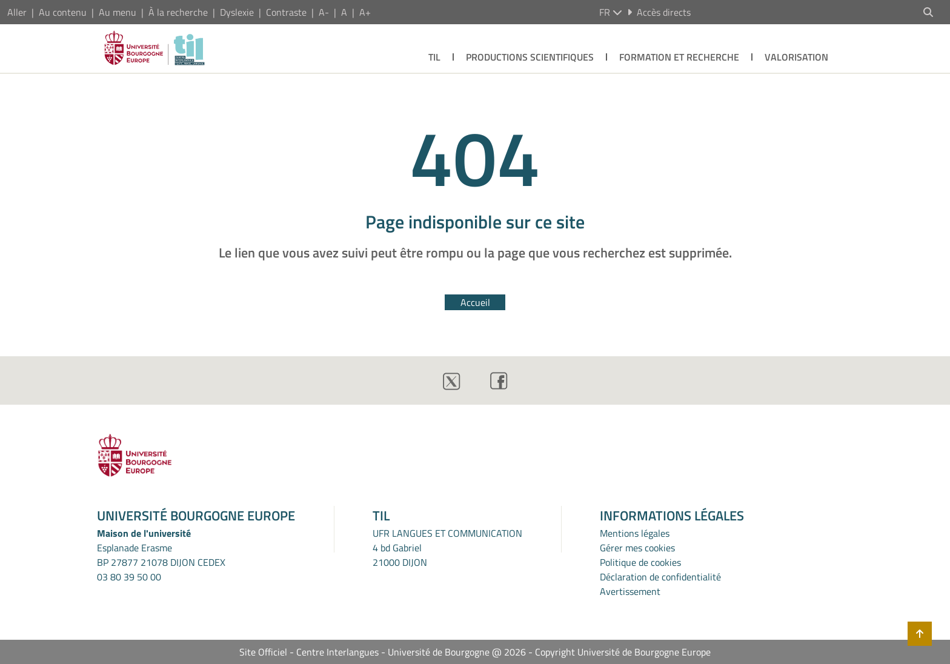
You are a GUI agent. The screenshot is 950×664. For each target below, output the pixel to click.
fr (610, 12)
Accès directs (659, 12)
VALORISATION (796, 57)
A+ (365, 12)
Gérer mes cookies (637, 547)
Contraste (286, 12)
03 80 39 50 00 (129, 576)
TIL (434, 57)
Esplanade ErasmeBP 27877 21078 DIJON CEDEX (161, 554)
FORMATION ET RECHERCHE (679, 57)
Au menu (117, 12)
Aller (17, 12)
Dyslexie (237, 12)
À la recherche (178, 12)
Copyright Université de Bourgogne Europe (623, 652)
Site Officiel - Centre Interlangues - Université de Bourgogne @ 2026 (382, 652)
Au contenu (63, 12)
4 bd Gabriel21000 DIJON (400, 554)
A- (324, 12)
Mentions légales (634, 533)
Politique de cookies (640, 562)
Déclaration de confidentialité (660, 576)
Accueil (475, 302)
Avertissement (630, 591)
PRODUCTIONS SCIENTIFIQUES (530, 57)
